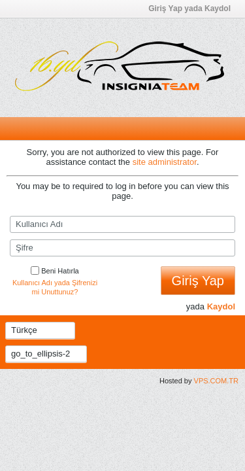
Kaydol (221, 306)
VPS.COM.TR (216, 381)
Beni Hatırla (54, 271)
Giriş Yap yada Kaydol (193, 8)
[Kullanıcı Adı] (122, 224)
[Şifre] (122, 247)
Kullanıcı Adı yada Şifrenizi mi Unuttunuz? (54, 287)
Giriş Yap (198, 280)
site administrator (165, 162)
